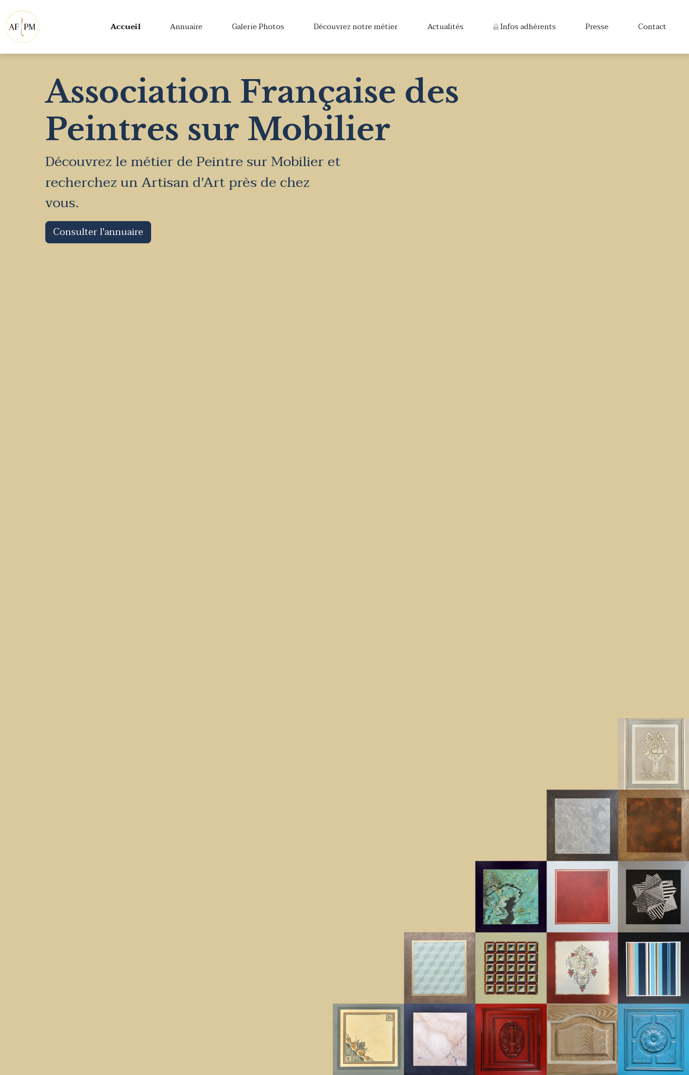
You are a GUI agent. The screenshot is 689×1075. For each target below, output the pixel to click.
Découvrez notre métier (356, 26)
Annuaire (186, 26)
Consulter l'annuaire (98, 232)
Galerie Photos (258, 26)
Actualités (445, 26)
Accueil (125, 26)
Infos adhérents (524, 26)
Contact (652, 26)
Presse (597, 26)
